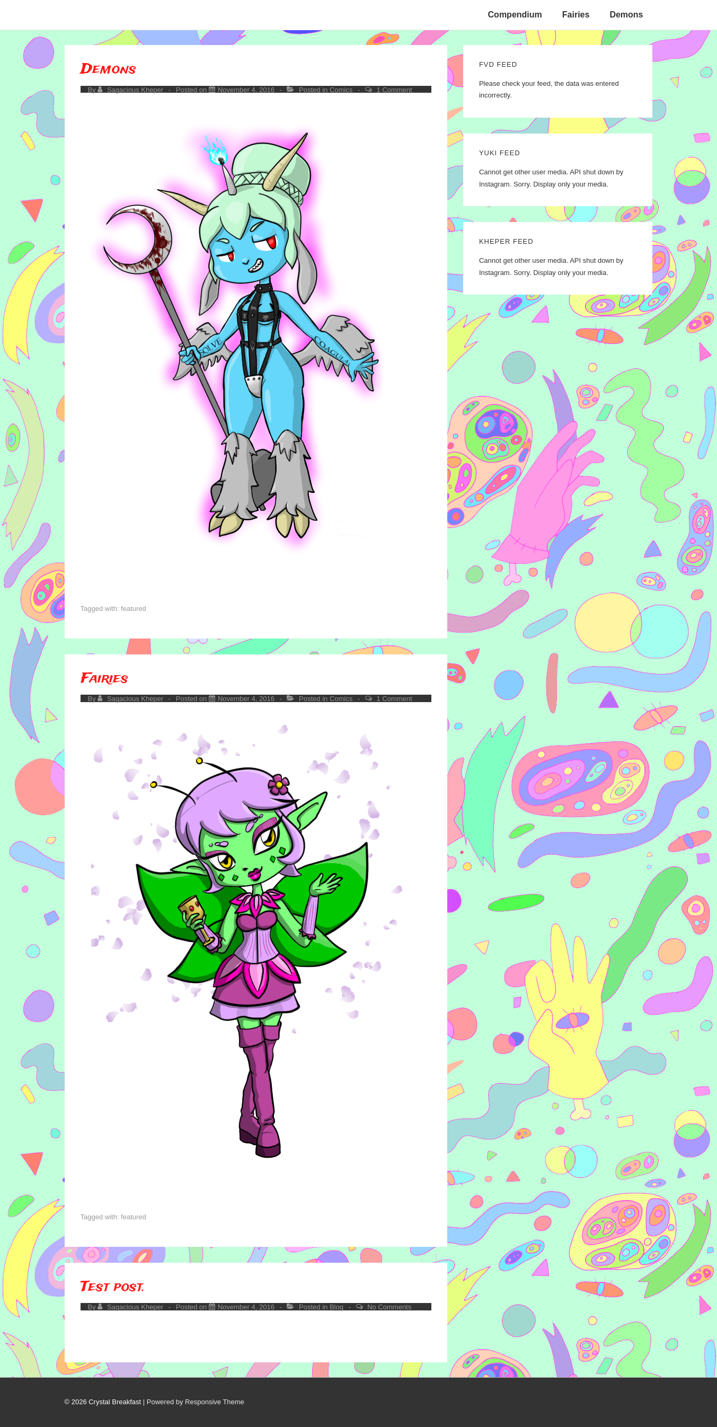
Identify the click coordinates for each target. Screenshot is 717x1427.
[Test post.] (246, 1307)
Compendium (515, 14)
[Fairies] (246, 699)
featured (133, 609)
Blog (336, 1307)
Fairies (576, 14)
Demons (626, 14)
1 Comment (394, 90)
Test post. (113, 1287)
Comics (341, 90)
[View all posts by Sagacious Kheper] (131, 90)
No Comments (389, 1307)
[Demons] (246, 90)
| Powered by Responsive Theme (193, 1402)
